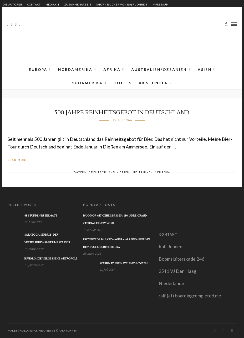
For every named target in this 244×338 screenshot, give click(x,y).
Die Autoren (12, 4)
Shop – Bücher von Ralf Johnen (121, 4)
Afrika (112, 69)
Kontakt (34, 4)
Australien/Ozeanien (159, 69)
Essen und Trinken (136, 172)
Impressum (160, 4)
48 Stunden (153, 83)
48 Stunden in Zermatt (40, 215)
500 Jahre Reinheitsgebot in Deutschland (122, 112)
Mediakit (53, 4)
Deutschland (103, 172)
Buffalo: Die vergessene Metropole (50, 258)
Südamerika (87, 83)
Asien (205, 69)
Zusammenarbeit (78, 4)
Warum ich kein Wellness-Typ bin (123, 263)
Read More (17, 159)
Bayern (80, 172)
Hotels (123, 83)
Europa (38, 69)
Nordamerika (75, 69)
